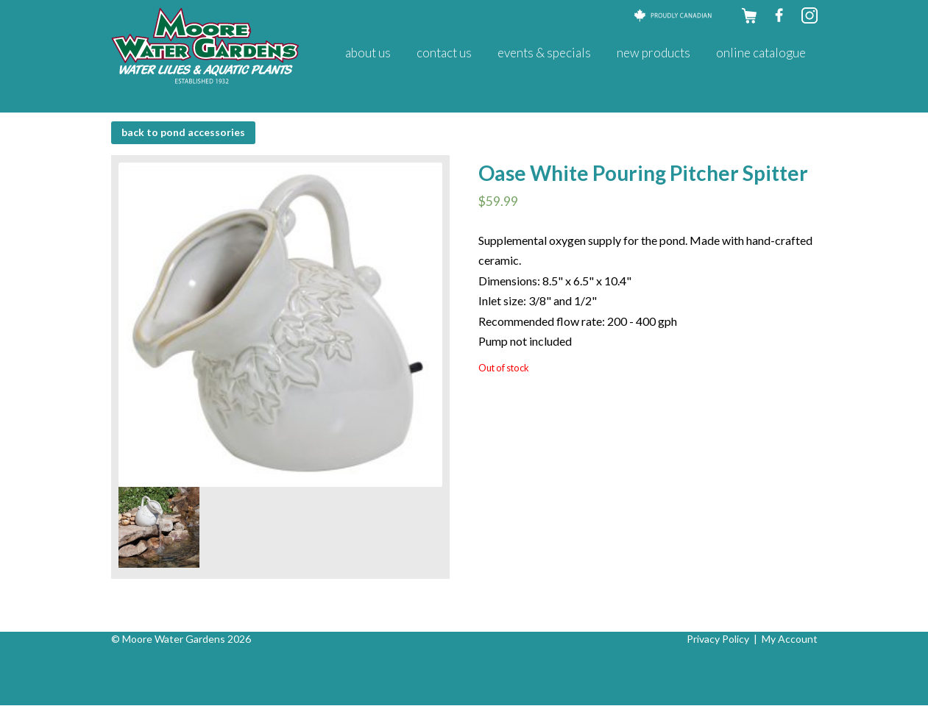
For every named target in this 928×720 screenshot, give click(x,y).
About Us (368, 52)
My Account (790, 638)
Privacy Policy (718, 638)
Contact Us (444, 52)
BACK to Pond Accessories (183, 132)
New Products (653, 52)
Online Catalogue (761, 52)
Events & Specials (544, 52)
